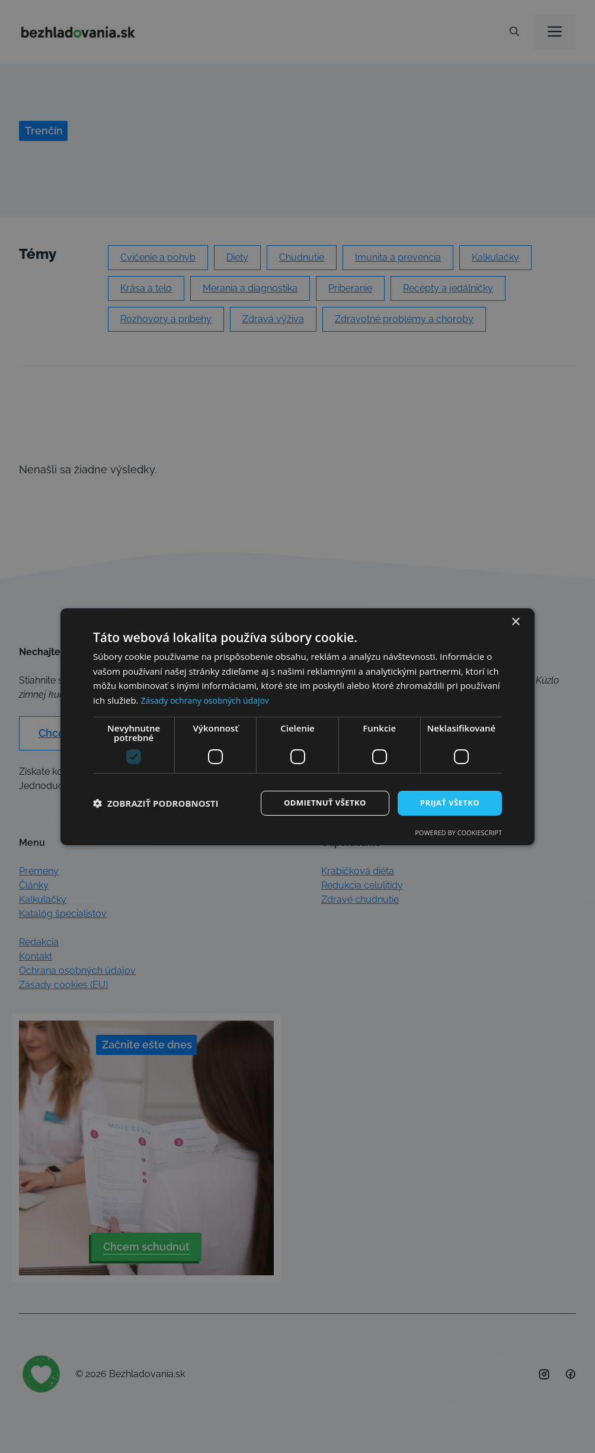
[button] (156, 803)
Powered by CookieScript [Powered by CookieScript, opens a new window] (458, 833)
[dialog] (297, 726)
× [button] (515, 621)
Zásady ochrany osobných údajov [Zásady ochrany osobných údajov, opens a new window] (209, 699)
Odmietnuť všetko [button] (318, 802)
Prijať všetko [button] (447, 802)
